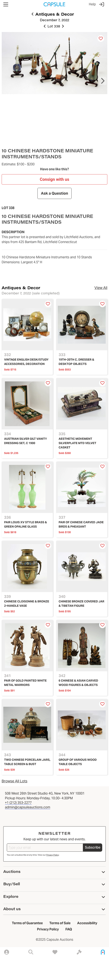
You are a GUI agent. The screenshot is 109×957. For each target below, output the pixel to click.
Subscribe (92, 847)
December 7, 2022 (54, 20)
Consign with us (54, 179)
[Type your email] (45, 847)
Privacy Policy (52, 855)
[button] (5, 4)
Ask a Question (54, 193)
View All (100, 287)
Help (92, 4)
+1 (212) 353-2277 (18, 803)
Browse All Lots (14, 781)
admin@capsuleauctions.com (27, 807)
